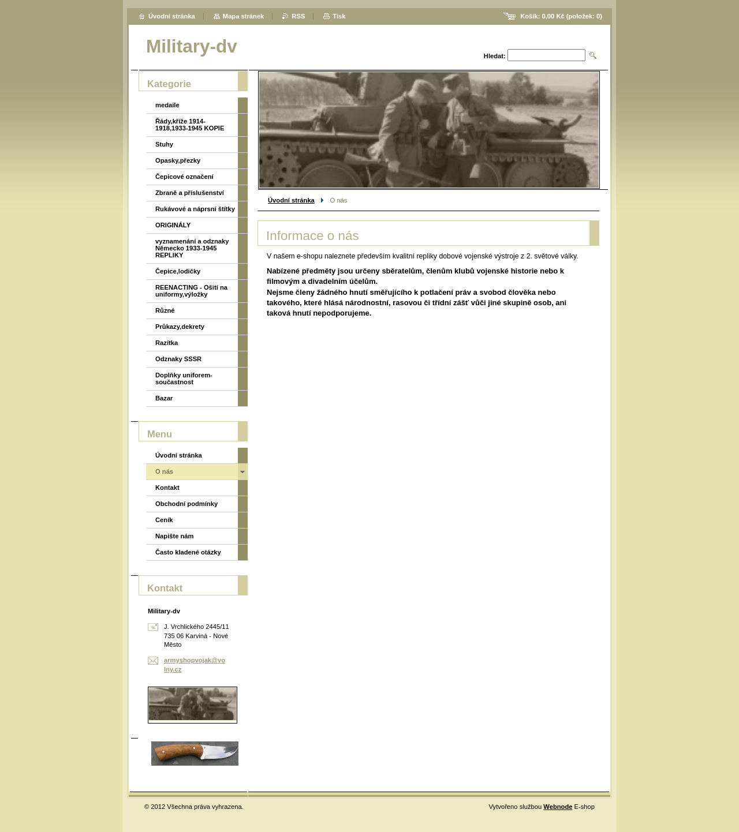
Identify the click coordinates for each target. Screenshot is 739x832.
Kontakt (167, 487)
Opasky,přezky (177, 160)
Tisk (339, 16)
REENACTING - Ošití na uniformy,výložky (191, 291)
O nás (164, 471)
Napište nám (174, 536)
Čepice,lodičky (177, 271)
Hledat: (495, 56)
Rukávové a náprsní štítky (195, 208)
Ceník (164, 519)
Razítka (166, 342)
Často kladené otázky (188, 552)
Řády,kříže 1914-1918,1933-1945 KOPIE (189, 125)
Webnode (557, 806)
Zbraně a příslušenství (189, 192)
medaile (167, 105)
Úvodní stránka (291, 200)
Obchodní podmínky (186, 503)
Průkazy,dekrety (179, 326)
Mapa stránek (243, 16)
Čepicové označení (184, 176)
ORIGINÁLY (173, 225)
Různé (165, 310)
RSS (298, 16)
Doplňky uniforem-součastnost (183, 378)
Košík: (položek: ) (561, 16)
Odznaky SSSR (178, 358)
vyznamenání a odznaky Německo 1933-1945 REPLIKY (192, 248)
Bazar (164, 398)
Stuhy (164, 144)
